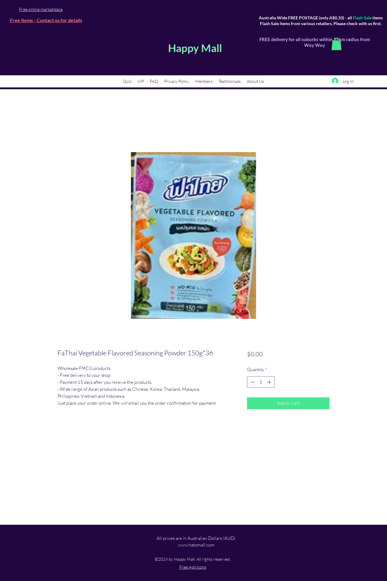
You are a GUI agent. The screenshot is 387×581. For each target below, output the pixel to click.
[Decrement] (252, 382)
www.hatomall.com (196, 545)
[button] (336, 44)
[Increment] (270, 382)
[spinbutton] (261, 382)
